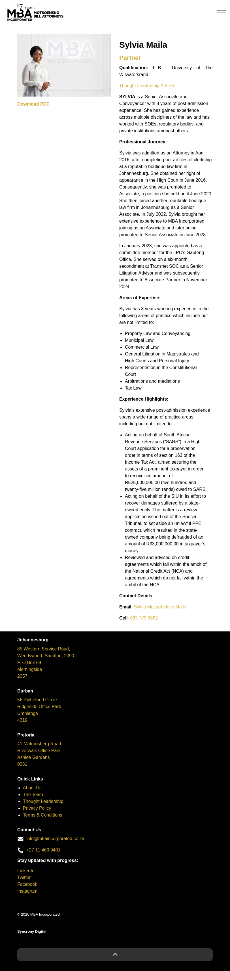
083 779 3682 (144, 618)
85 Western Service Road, (43, 648)
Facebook (27, 884)
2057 (22, 676)
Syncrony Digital (31, 931)
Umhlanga (27, 713)
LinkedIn (26, 870)
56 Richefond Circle (37, 699)
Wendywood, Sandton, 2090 (45, 655)
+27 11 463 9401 (43, 849)
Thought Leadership (43, 801)
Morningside (29, 669)
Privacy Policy (37, 808)
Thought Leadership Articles (147, 85)
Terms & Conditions (42, 815)
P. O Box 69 (29, 662)
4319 (22, 720)
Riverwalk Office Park (39, 750)
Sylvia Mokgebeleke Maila (160, 606)
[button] (115, 954)
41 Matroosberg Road (39, 743)
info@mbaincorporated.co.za (55, 838)
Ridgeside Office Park (39, 706)
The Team (33, 794)
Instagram (27, 891)
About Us (32, 787)
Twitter (24, 877)
